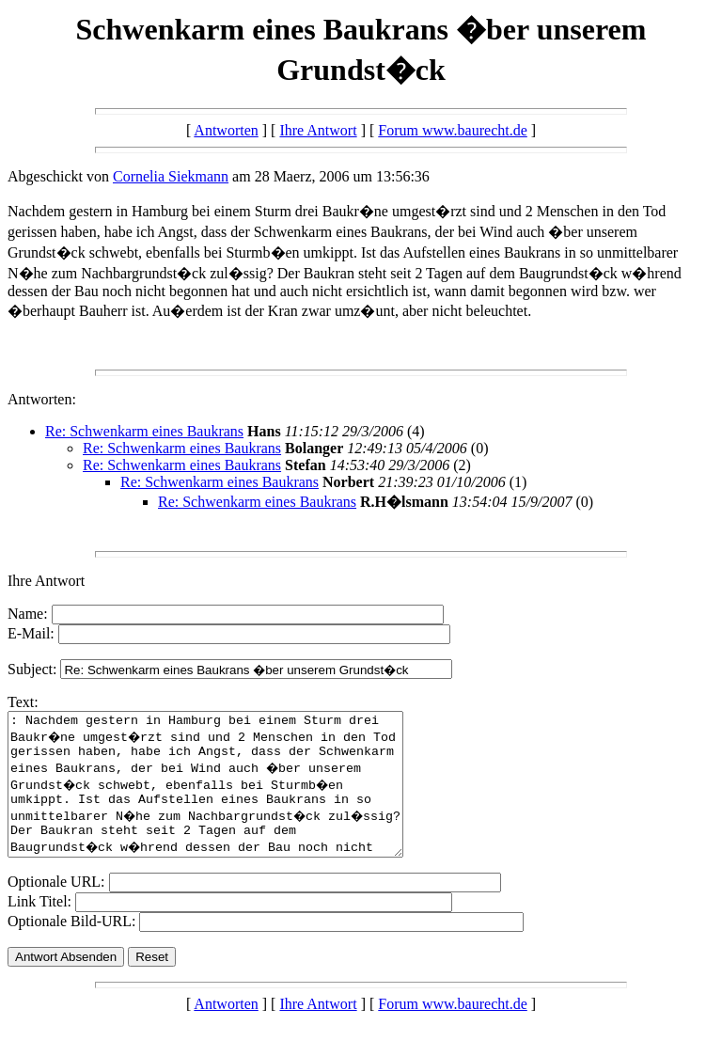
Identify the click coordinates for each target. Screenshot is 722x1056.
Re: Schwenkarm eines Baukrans (144, 431)
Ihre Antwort (317, 130)
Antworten (226, 130)
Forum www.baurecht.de (452, 130)
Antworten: (42, 399)
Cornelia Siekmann (170, 176)
